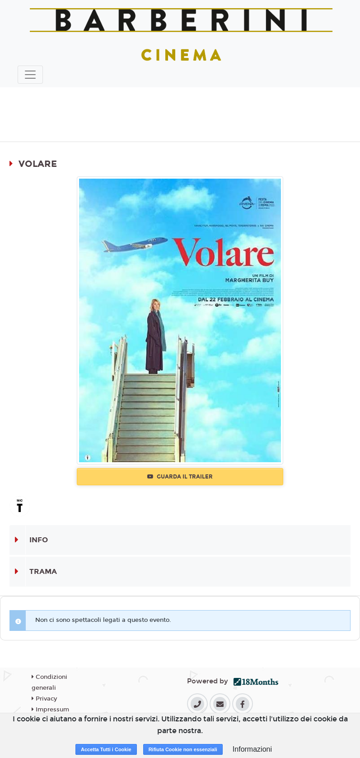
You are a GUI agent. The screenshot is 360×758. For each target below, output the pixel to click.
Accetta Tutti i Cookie (106, 749)
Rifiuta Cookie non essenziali (183, 749)
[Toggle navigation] (30, 75)
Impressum (50, 709)
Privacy (44, 698)
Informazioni (252, 749)
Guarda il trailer (180, 477)
